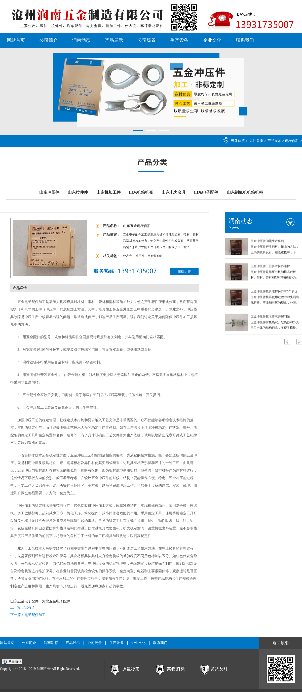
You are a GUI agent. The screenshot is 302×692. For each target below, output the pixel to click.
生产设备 (179, 40)
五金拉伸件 (155, 256)
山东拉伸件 (78, 192)
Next (299, 341)
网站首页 (16, 40)
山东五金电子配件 (24, 601)
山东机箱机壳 (141, 192)
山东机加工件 (108, 192)
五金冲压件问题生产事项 (267, 240)
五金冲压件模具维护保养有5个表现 (274, 291)
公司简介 (49, 40)
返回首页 (256, 141)
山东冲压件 (49, 192)
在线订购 (184, 271)
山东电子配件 (206, 192)
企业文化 (212, 40)
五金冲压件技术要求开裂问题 (270, 316)
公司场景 (147, 40)
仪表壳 (128, 256)
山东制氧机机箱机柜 (245, 192)
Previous (287, 341)
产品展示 (114, 40)
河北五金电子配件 (56, 601)
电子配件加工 (35, 615)
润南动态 (81, 40)
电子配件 (292, 141)
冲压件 (140, 256)
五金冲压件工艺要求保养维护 (270, 265)
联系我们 (245, 40)
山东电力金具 (174, 192)
